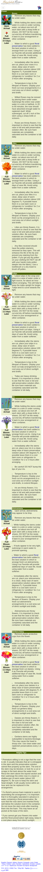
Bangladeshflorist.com (25, 827)
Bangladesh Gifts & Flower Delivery (10, 3)
